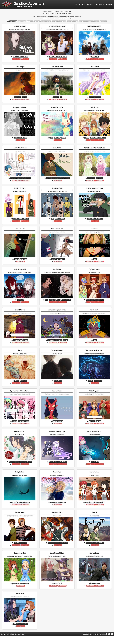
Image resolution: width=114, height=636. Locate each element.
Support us (100, 4)
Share (109, 4)
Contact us (95, 634)
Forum (90, 4)
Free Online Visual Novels (29, 4)
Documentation (87, 634)
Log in (82, 4)
